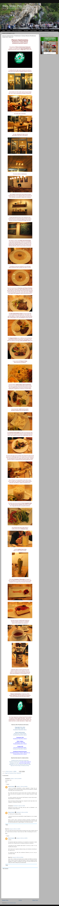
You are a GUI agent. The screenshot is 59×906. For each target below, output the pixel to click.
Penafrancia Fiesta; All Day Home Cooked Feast (20, 760)
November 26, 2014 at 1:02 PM (22, 812)
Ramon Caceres (11, 786)
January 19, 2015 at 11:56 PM (21, 838)
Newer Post (5, 900)
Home (3, 30)
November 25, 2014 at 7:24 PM (19, 805)
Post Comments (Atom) (11, 902)
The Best (40, 30)
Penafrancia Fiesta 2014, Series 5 (20, 748)
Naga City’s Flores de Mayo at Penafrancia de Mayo (20, 765)
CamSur (8, 30)
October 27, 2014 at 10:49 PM (21, 786)
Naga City (7, 773)
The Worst (46, 30)
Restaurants (19, 773)
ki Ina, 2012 (13, 764)
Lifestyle (52, 30)
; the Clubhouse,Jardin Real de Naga (24, 764)
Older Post (35, 900)
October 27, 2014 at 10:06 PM (15, 778)
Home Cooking (33, 30)
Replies (7, 784)
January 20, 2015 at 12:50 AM (17, 857)
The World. (26, 30)
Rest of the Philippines (17, 30)
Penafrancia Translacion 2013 (14, 761)
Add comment (5, 868)
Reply (6, 781)
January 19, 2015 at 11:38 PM (14, 828)
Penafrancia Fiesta (12, 773)
